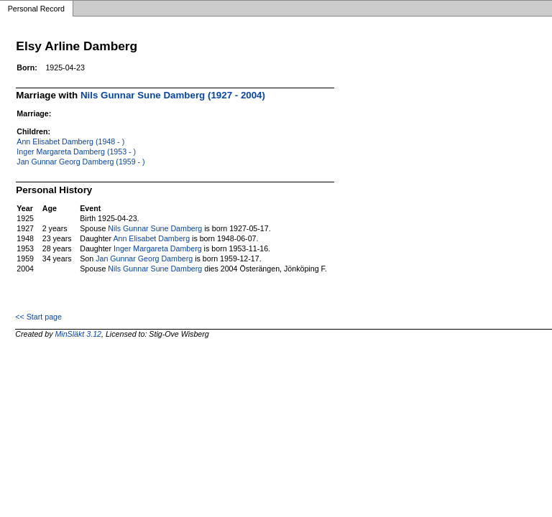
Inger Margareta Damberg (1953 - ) (76, 151)
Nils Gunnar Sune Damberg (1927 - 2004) (172, 95)
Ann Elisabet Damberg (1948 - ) (70, 141)
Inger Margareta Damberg (158, 248)
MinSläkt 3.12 (78, 334)
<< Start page (38, 316)
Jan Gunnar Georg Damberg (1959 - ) (80, 161)
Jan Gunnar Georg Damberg (144, 258)
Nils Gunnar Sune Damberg (155, 228)
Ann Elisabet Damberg (151, 238)
